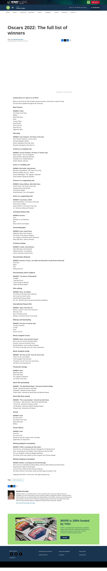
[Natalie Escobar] (11, 498)
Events (73, 15)
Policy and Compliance (64, 554)
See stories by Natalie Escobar (25, 506)
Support (64, 15)
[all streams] (95, 11)
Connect (48, 15)
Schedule (23, 15)
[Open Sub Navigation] (10, 15)
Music (15, 15)
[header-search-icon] (89, 4)
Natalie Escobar (18, 43)
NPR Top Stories (17, 483)
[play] (8, 11)
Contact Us (61, 558)
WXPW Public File (43, 558)
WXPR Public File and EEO (45, 554)
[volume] (12, 11)
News (8, 15)
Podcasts (31, 15)
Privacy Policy (82, 554)
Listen (56, 15)
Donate (97, 4)
